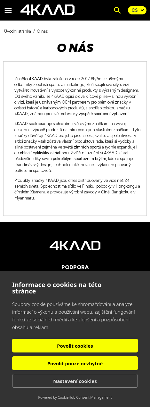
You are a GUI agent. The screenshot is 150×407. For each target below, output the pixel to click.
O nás (42, 31)
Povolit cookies (75, 346)
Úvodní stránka (17, 31)
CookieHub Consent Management (85, 397)
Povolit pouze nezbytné (75, 363)
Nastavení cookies (75, 381)
